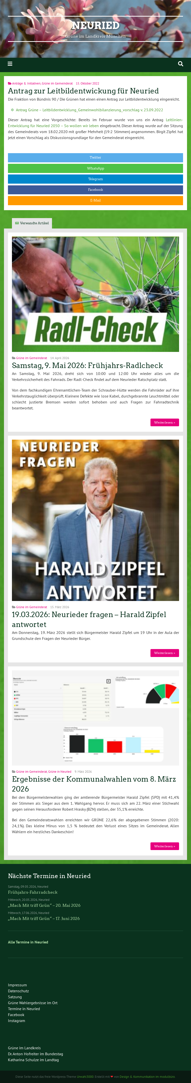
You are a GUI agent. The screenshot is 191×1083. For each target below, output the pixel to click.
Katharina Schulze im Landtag (33, 1059)
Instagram (16, 1020)
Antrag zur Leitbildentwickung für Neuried (83, 90)
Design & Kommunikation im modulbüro (147, 1077)
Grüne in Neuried (59, 772)
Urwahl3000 (85, 1077)
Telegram (95, 179)
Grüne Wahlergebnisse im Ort (32, 1002)
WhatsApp (95, 168)
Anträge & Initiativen (26, 83)
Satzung (15, 996)
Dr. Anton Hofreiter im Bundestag (35, 1053)
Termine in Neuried (24, 1008)
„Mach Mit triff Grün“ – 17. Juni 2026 (44, 918)
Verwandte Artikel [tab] (34, 223)
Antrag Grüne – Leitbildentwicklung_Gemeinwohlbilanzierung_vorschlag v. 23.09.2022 (89, 109)
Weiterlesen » (164, 422)
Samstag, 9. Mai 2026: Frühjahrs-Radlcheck (87, 365)
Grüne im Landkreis (24, 1047)
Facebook (95, 190)
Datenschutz (18, 990)
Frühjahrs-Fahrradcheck (32, 892)
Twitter (95, 157)
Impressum (17, 984)
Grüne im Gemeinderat (57, 83)
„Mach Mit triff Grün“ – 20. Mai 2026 (44, 905)
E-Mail (95, 200)
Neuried (96, 25)
